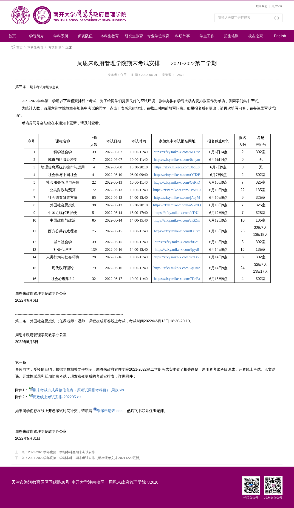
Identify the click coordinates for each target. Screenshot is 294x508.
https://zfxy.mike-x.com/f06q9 (177, 242)
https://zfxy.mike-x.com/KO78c (177, 152)
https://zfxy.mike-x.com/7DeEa (177, 279)
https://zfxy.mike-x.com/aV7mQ (177, 205)
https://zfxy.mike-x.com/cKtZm (177, 220)
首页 (12, 36)
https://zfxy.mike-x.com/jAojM (177, 197)
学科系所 (61, 36)
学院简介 (36, 36)
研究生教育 (134, 36)
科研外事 (182, 36)
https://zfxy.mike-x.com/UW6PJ (177, 190)
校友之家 (255, 36)
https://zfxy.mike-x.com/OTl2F (177, 175)
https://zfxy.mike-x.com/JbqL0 (177, 167)
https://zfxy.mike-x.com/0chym (177, 160)
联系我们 (261, 6)
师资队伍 (85, 36)
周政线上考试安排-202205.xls (57, 397)
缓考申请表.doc (109, 411)
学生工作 (207, 36)
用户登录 (277, 6)
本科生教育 (109, 36)
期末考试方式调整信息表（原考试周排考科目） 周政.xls (78, 390)
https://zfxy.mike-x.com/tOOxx (177, 231)
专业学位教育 (158, 36)
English (280, 36)
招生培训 (231, 36)
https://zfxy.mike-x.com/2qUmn (177, 268)
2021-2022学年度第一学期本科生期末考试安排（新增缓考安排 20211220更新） (85, 458)
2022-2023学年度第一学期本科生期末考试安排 (61, 452)
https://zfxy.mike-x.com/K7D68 (176, 257)
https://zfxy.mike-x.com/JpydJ (177, 249)
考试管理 (54, 47)
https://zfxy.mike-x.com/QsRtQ (177, 182)
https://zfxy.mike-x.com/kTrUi (177, 213)
